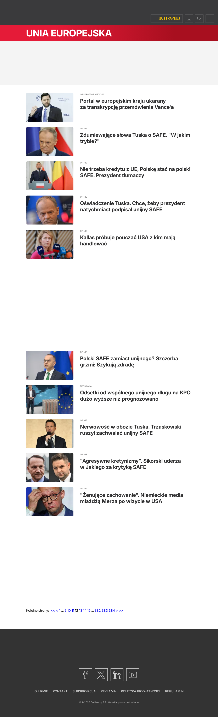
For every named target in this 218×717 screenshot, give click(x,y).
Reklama (108, 691)
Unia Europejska (69, 33)
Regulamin (174, 691)
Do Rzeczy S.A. (99, 702)
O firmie (41, 691)
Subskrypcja (84, 691)
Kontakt (60, 691)
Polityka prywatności (140, 691)
